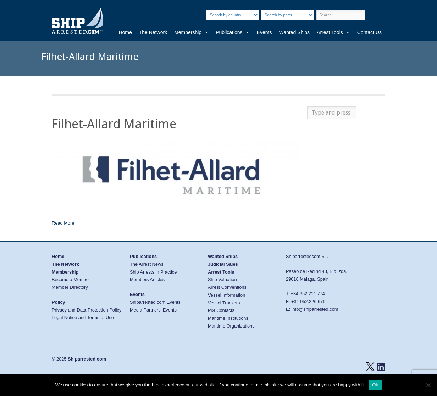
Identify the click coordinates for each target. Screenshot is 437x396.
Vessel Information (226, 295)
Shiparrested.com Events (155, 302)
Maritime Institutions (228, 318)
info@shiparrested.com (315, 309)
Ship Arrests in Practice (153, 272)
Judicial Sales (223, 264)
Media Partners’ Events (153, 310)
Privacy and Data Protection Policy (86, 310)
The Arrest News (147, 264)
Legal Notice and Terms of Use (83, 317)
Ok (375, 384)
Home (125, 32)
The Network (153, 32)
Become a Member (71, 279)
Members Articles (147, 279)
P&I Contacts (221, 310)
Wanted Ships (294, 32)
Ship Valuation (222, 279)
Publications (233, 32)
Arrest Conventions (227, 287)
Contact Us (369, 32)
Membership (191, 32)
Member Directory (70, 287)
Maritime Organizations (231, 326)
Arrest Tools (333, 32)
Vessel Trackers (224, 303)
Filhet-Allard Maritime (114, 124)
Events (264, 32)
